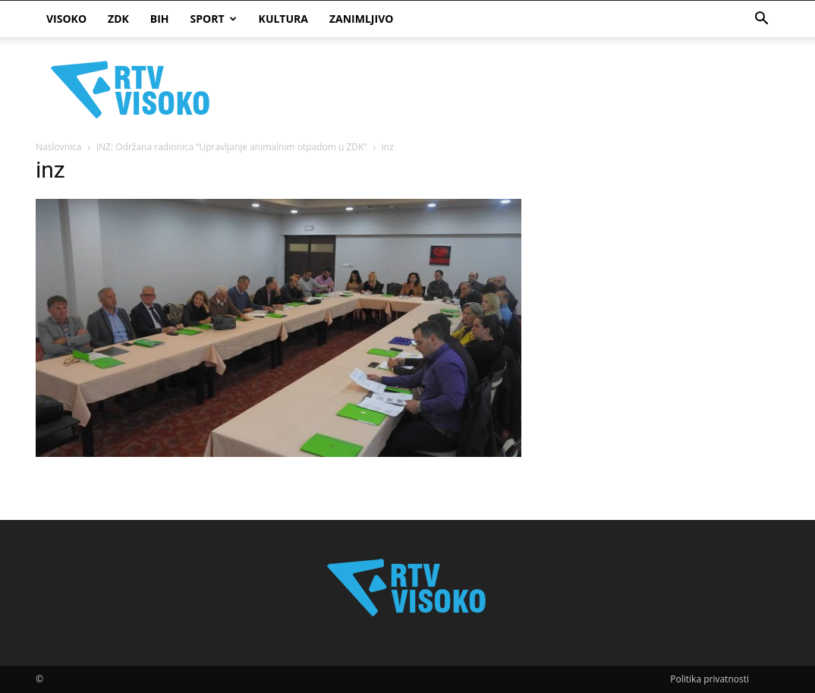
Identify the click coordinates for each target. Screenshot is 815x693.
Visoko (66, 18)
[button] (761, 20)
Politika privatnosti (709, 679)
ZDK (118, 18)
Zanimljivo (361, 18)
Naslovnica (58, 146)
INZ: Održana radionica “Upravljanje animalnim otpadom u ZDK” (231, 146)
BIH (159, 18)
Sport (213, 18)
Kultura (283, 18)
